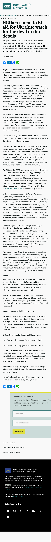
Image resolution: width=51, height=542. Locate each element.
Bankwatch (18, 6)
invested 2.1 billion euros (12, 188)
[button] (46, 6)
